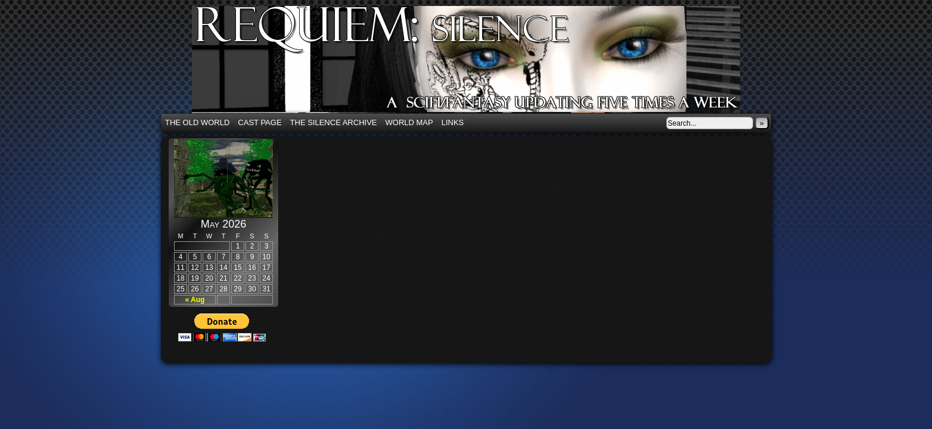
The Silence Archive (333, 122)
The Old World (197, 122)
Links (453, 122)
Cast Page (259, 122)
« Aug (195, 300)
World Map (409, 122)
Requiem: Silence (484, 63)
